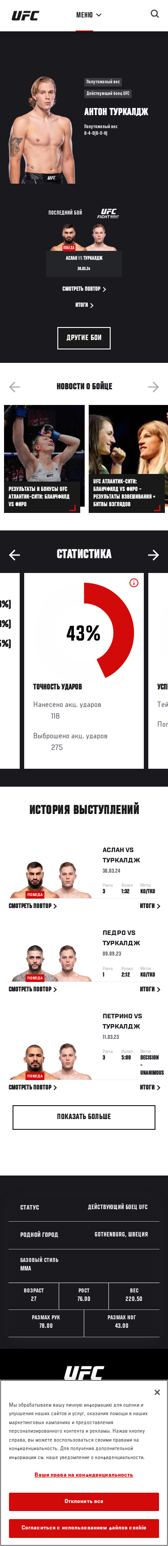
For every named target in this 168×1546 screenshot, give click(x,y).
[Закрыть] (157, 1392)
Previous (14, 387)
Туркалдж (121, 862)
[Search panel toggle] (155, 14)
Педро (114, 935)
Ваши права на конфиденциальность (83, 1475)
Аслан (113, 851)
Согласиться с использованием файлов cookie (84, 1528)
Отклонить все (84, 1502)
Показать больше (84, 1117)
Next (153, 387)
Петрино (118, 1017)
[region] (84, 1463)
